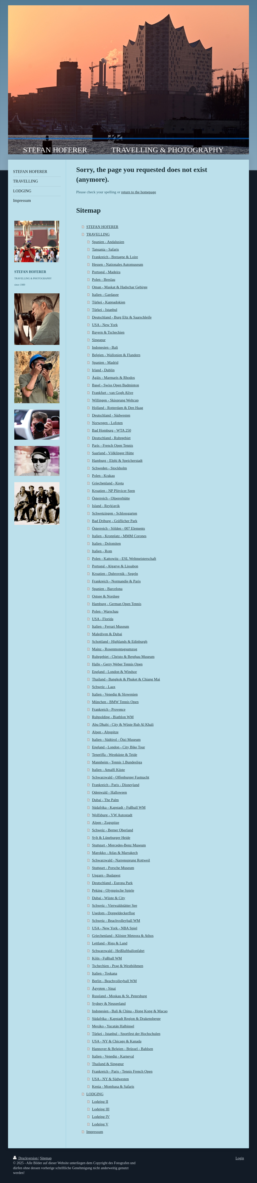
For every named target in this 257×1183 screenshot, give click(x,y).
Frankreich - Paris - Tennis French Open (122, 1071)
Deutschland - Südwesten (111, 415)
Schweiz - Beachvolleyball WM (116, 921)
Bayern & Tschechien (108, 332)
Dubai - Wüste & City (108, 898)
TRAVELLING (98, 234)
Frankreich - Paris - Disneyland (115, 785)
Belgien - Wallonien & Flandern (116, 355)
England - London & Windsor (114, 672)
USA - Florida (102, 619)
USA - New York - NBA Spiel (114, 928)
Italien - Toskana (104, 973)
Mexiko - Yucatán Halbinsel (113, 1026)
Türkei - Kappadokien (108, 302)
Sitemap (46, 1158)
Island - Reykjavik (106, 506)
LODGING (94, 1094)
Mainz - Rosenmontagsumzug (114, 649)
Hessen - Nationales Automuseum (117, 264)
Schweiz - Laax (103, 687)
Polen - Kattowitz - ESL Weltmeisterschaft (124, 559)
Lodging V (100, 1124)
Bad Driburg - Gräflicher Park (114, 521)
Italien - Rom (102, 551)
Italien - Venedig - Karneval (113, 1056)
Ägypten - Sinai (104, 988)
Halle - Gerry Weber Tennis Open (117, 664)
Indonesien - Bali (105, 347)
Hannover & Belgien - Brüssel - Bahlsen (122, 1049)
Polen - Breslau (103, 280)
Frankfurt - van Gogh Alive (112, 393)
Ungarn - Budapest (106, 875)
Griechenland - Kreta (108, 483)
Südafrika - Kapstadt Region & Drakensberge (126, 1019)
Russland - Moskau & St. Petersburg (119, 996)
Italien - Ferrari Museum (110, 626)
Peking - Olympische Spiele (113, 890)
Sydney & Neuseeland (108, 1004)
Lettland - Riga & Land (109, 943)
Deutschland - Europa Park (112, 883)
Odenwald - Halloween (109, 792)
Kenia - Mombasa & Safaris (113, 1086)
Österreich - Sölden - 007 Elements (118, 528)
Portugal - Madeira (106, 272)
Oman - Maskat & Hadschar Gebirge (119, 287)
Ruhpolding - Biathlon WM (113, 717)
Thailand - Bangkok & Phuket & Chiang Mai (126, 679)
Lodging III (100, 1109)
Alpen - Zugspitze (105, 823)
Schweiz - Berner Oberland (112, 830)
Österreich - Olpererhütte (111, 498)
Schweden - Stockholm (109, 468)
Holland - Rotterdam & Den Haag (117, 408)
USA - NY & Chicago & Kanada (116, 1041)
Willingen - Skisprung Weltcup (115, 400)
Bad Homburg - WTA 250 (111, 430)
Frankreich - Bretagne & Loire (115, 257)
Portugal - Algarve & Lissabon (115, 566)
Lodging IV (100, 1117)
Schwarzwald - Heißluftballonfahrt (118, 951)
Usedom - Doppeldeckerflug (113, 913)
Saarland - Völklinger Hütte (113, 453)
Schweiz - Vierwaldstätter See (114, 905)
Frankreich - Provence (108, 709)
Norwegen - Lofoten (107, 423)
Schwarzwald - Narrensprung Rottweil (121, 860)
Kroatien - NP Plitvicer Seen (113, 491)
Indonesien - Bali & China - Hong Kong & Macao (129, 1011)
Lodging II (100, 1102)
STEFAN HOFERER (102, 227)
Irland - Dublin (103, 370)
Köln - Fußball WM (107, 958)
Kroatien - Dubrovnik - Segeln (115, 574)
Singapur (98, 340)
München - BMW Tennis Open (115, 702)
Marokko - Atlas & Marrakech (115, 853)
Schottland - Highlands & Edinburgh (119, 642)
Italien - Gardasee (105, 295)
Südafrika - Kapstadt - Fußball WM (118, 807)
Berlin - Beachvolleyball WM (114, 981)
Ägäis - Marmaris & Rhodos (113, 378)
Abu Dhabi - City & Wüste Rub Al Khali (123, 724)
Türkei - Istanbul (104, 310)
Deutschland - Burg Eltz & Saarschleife (122, 317)
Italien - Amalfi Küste (108, 770)
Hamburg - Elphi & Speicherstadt (117, 461)
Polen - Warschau (105, 611)
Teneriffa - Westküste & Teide (114, 755)
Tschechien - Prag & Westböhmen (117, 966)
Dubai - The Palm (105, 800)
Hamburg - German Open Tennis (116, 604)
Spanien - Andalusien (108, 242)
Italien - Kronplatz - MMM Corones (119, 536)
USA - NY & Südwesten (110, 1079)
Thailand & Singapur (108, 1064)
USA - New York (105, 325)
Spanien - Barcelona (107, 589)
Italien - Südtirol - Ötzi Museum (116, 740)
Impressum (94, 1132)
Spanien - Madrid (105, 362)
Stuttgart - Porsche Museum (113, 868)
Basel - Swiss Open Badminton (115, 385)
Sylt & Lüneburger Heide (111, 838)
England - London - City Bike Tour (118, 747)
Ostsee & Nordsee (105, 596)
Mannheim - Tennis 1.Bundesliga (117, 762)
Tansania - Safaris (105, 249)
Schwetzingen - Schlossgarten (114, 513)
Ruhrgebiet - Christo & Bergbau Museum (123, 657)
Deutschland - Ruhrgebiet (111, 438)
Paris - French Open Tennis (112, 445)
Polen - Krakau (103, 476)
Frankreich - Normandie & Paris (116, 581)
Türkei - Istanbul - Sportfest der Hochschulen (126, 1034)
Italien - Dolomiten (106, 543)
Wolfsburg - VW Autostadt (112, 815)
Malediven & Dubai (107, 634)
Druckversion (25, 1158)
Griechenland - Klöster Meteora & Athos (122, 936)
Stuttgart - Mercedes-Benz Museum (119, 845)
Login (240, 1158)
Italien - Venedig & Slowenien (115, 694)
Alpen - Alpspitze (105, 732)
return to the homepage (138, 192)
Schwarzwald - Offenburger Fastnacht (120, 777)
